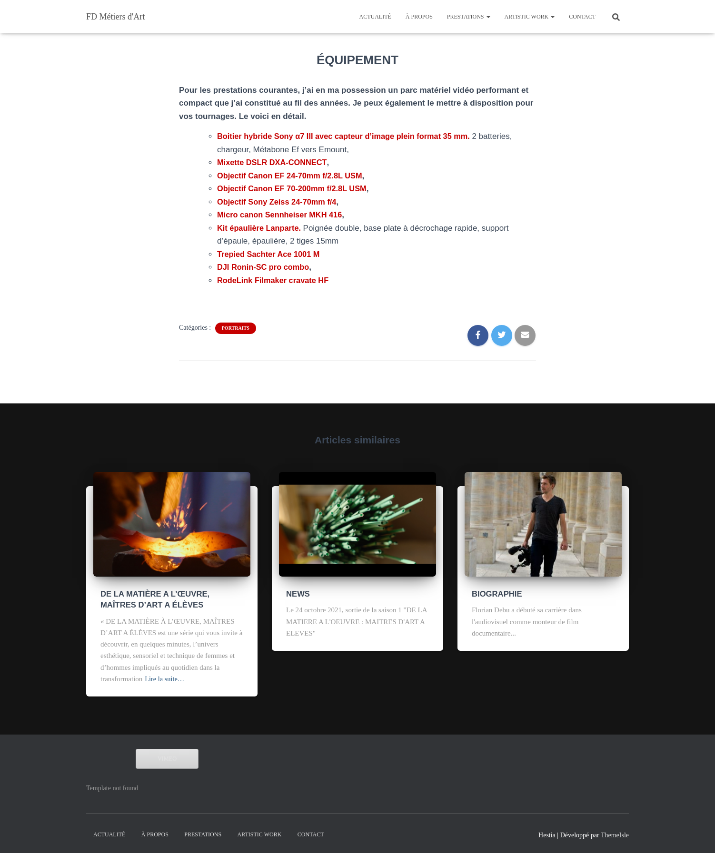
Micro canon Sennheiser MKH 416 (282, 214)
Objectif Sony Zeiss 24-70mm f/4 (279, 201)
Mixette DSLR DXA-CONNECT (273, 162)
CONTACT (582, 16)
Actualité (375, 16)
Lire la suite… (165, 675)
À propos (419, 16)
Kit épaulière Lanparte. (262, 228)
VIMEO (167, 755)
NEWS (296, 593)
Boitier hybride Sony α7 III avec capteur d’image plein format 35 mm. (349, 136)
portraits (235, 328)
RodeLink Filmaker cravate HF (275, 280)
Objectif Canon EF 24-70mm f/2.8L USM (292, 175)
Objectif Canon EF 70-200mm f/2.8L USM (295, 188)
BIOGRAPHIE (493, 593)
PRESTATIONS (468, 16)
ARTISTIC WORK (530, 16)
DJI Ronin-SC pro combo (265, 267)
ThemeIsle (615, 831)
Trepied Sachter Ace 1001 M (270, 254)
